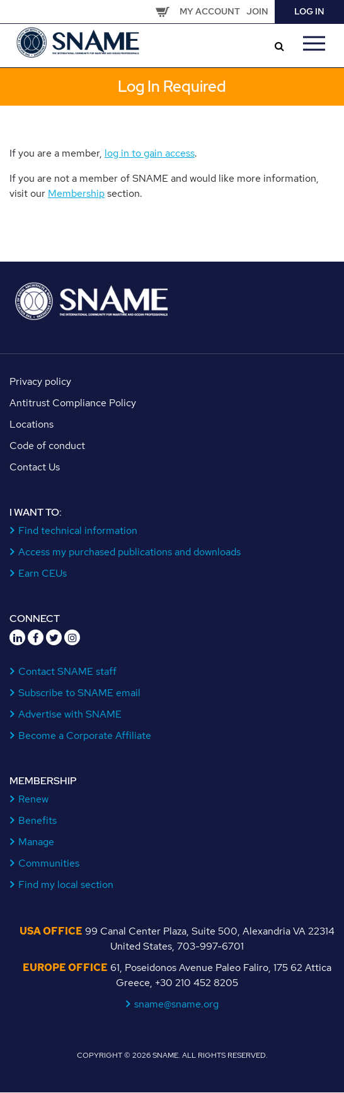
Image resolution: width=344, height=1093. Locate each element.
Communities (49, 863)
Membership (76, 193)
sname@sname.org (177, 1004)
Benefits (38, 820)
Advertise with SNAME (70, 714)
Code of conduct (47, 445)
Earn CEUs (43, 573)
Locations (31, 424)
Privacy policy (40, 381)
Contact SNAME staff (68, 671)
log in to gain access (150, 153)
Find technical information (78, 530)
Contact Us (34, 467)
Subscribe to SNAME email (79, 692)
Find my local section (66, 884)
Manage (36, 841)
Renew (34, 799)
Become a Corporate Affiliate (85, 735)
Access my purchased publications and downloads (130, 551)
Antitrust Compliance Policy (72, 402)
